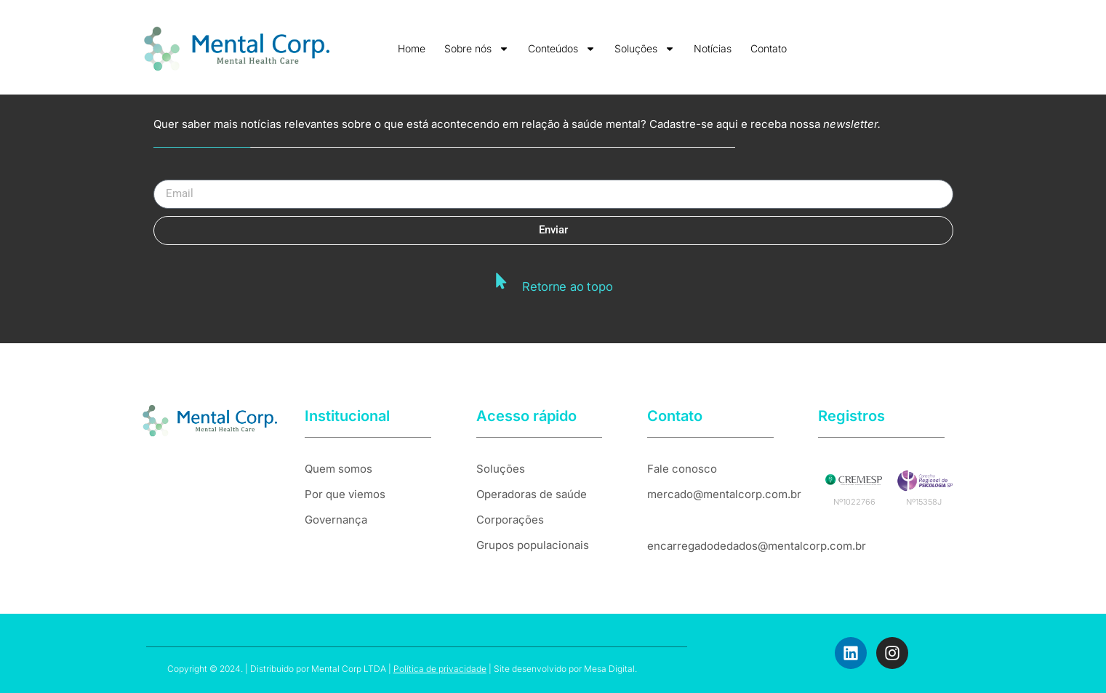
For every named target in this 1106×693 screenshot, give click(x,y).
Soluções (644, 48)
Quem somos (338, 469)
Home (411, 48)
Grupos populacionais (532, 545)
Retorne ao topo (567, 285)
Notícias (713, 48)
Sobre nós (476, 48)
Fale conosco (682, 469)
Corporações (510, 519)
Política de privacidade (439, 668)
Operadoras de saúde (531, 494)
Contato (768, 48)
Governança (336, 519)
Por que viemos (345, 494)
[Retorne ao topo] (503, 281)
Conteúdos (562, 48)
